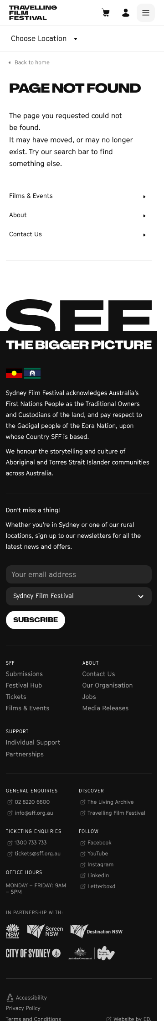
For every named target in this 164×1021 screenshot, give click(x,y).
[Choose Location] (45, 39)
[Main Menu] (146, 13)
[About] (78, 216)
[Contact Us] (78, 235)
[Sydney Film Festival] (79, 596)
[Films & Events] (78, 197)
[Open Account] (126, 13)
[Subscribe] (35, 620)
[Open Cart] (106, 13)
